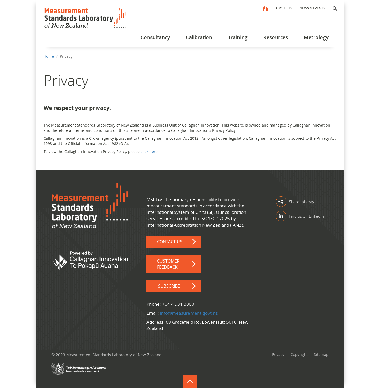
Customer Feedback (168, 264)
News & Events (312, 8)
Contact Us (169, 242)
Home (265, 8)
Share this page (302, 201)
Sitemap (321, 354)
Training (238, 37)
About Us (284, 8)
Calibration (199, 37)
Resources (275, 37)
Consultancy (155, 37)
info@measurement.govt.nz (189, 313)
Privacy (278, 354)
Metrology (316, 37)
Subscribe (169, 286)
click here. (150, 151)
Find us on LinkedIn (306, 216)
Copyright (299, 354)
